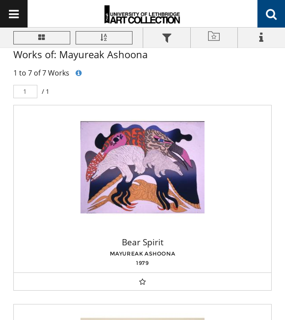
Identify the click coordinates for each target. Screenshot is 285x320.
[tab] (166, 39)
